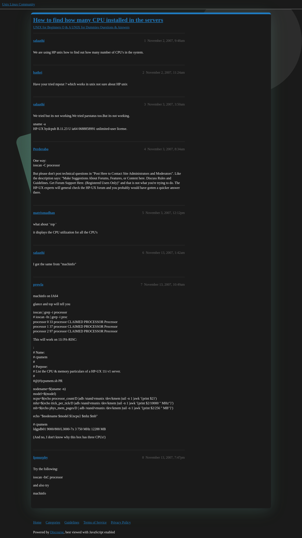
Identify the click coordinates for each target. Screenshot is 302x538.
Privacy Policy (121, 522)
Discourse (57, 532)
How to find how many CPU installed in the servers (98, 20)
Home (37, 522)
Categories (53, 522)
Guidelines (72, 522)
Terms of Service (95, 522)
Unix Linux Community (18, 4)
